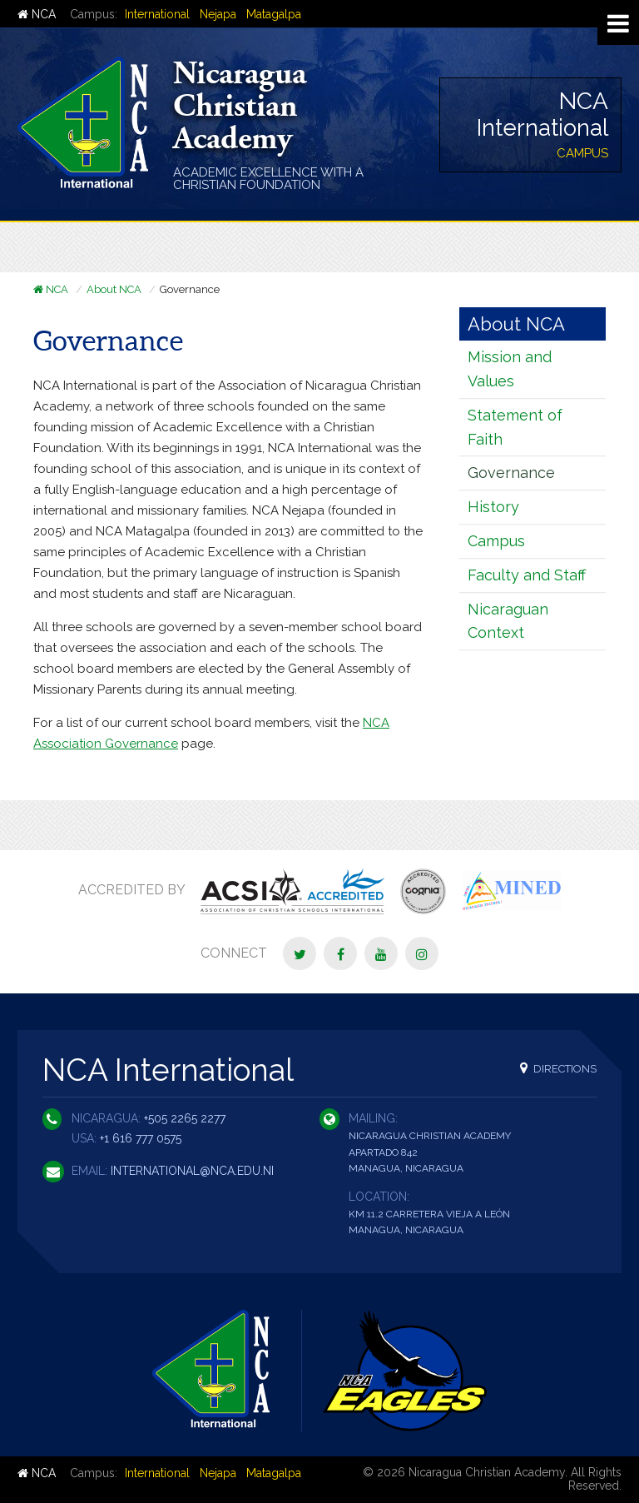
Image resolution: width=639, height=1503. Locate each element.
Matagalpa (273, 14)
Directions (558, 1068)
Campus (496, 541)
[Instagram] (421, 953)
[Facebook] (340, 953)
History (493, 506)
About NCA (114, 289)
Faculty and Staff (527, 575)
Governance (511, 472)
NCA (36, 14)
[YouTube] (381, 953)
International (157, 14)
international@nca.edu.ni (192, 1170)
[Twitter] (299, 953)
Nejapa (218, 14)
